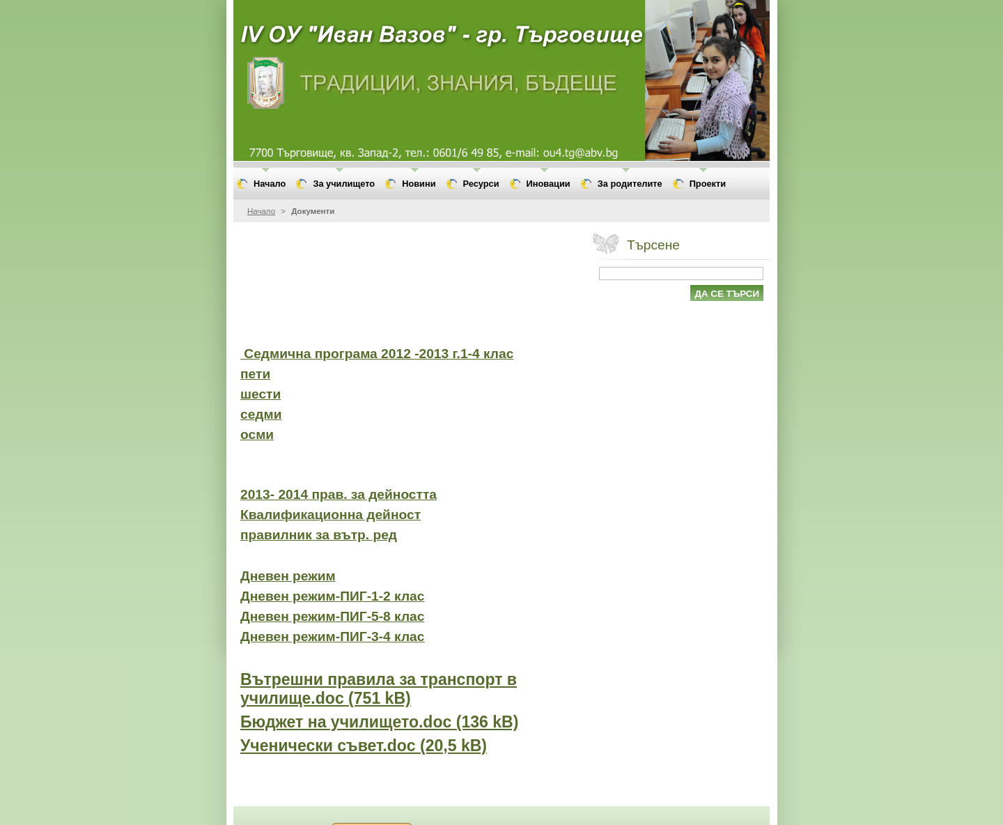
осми (257, 434)
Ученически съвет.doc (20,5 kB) (363, 746)
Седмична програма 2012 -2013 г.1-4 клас (376, 353)
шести (260, 394)
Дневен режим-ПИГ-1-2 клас (332, 596)
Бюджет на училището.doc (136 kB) (379, 722)
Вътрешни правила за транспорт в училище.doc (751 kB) (378, 688)
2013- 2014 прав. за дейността (338, 494)
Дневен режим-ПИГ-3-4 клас (332, 636)
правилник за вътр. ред (318, 534)
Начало (261, 211)
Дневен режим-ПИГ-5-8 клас (332, 616)
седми (261, 414)
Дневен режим (288, 576)
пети (255, 374)
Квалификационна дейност (330, 514)
